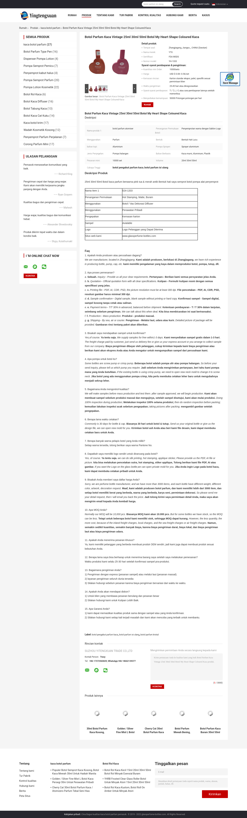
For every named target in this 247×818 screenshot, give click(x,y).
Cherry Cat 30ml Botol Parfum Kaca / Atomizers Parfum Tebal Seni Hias (153, 730)
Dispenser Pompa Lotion (39, 58)
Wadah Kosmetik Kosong (39, 130)
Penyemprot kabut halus (39, 73)
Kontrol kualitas (149, 15)
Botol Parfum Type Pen (38, 51)
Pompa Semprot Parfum (39, 80)
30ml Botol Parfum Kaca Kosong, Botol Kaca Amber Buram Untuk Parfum (97, 730)
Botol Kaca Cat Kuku (36, 115)
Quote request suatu (200, 4)
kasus (206, 15)
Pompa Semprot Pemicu (39, 66)
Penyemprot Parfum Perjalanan (43, 137)
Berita (193, 15)
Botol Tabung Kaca (35, 108)
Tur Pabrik (126, 15)
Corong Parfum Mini (36, 144)
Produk (86, 15)
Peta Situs (24, 796)
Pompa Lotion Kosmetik (38, 87)
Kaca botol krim (33, 122)
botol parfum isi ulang (129, 634)
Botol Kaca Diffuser (35, 101)
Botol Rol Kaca (33, 94)
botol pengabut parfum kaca (105, 634)
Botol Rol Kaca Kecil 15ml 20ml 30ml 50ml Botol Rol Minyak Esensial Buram (127, 772)
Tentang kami (105, 15)
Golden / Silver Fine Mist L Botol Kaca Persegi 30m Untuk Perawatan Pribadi (125, 730)
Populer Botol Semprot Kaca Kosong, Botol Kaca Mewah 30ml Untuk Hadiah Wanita (75, 772)
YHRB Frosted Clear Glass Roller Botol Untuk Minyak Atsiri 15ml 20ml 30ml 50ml (127, 780)
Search (177, 4)
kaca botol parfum (50, 28)
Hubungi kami (174, 15)
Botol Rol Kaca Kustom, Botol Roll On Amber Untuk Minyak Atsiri (124, 789)
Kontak (147, 104)
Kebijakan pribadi (72, 814)
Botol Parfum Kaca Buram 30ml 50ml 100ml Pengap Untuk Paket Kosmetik (210, 730)
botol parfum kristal (150, 634)
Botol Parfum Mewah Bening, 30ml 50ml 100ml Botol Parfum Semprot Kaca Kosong (182, 730)
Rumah (72, 15)
